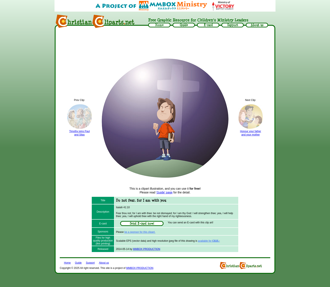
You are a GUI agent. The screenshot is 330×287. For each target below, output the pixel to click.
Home (67, 262)
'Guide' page (164, 192)
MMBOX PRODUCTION (146, 249)
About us (104, 262)
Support (90, 262)
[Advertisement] (165, 41)
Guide (78, 262)
